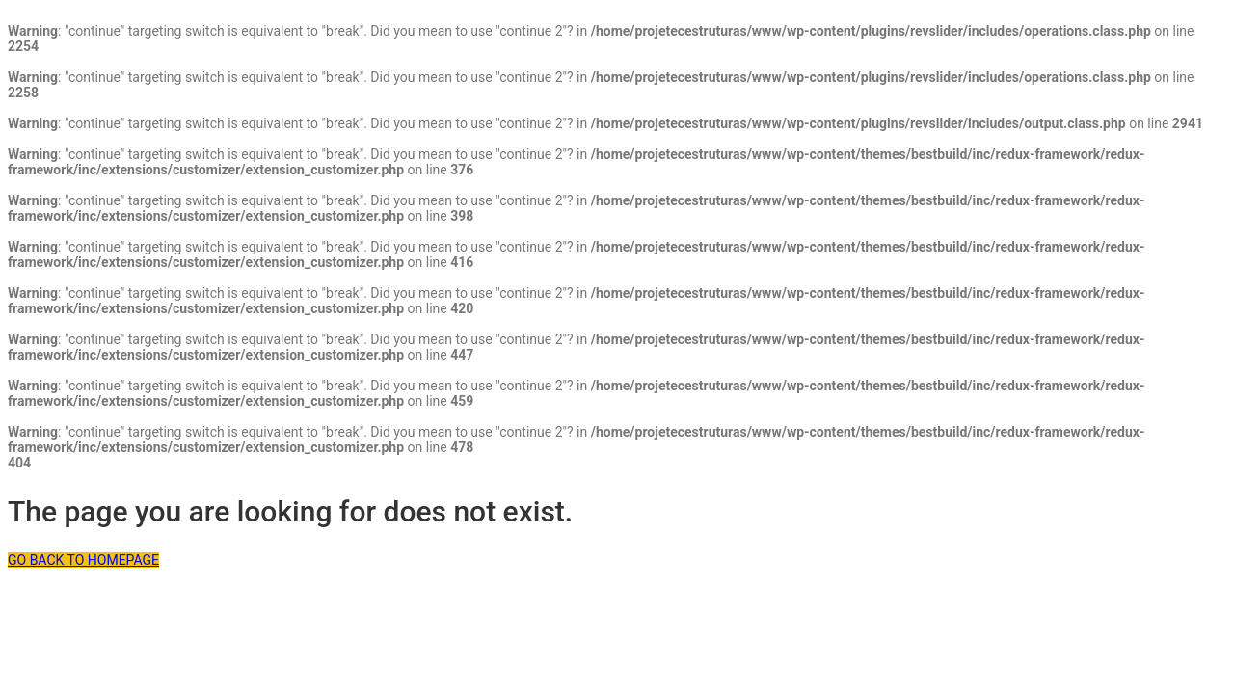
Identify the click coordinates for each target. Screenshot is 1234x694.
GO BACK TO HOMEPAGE (83, 560)
